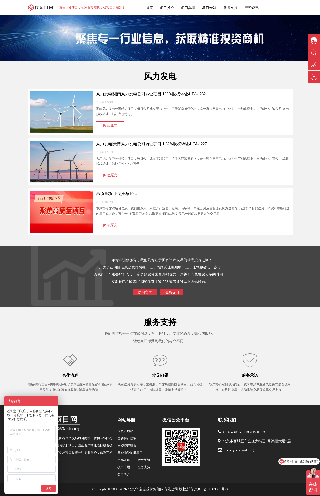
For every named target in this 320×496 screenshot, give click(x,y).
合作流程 (70, 375)
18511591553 (255, 432)
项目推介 (167, 8)
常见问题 (160, 375)
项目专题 (209, 8)
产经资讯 (251, 8)
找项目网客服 (272, 7)
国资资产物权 (126, 438)
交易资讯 (123, 460)
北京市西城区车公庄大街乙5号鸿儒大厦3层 (257, 441)
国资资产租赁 (126, 445)
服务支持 (230, 8)
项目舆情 (188, 8)
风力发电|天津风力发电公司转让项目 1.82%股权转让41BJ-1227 (151, 144)
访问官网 (145, 292)
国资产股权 (125, 431)
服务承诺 (250, 375)
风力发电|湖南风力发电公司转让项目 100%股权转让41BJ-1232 (151, 94)
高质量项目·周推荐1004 (117, 193)
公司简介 (123, 474)
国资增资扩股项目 (130, 452)
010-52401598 (233, 432)
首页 (149, 8)
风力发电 (160, 76)
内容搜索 (286, 7)
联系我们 (172, 292)
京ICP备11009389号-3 (210, 489)
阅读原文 (110, 125)
